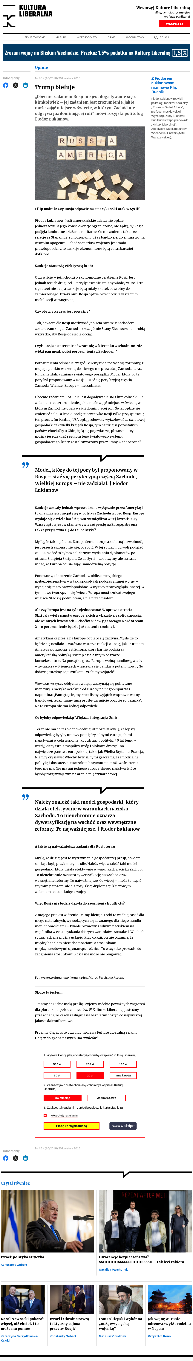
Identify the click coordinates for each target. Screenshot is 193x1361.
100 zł (123, 1064)
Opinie (111, 37)
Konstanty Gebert (14, 1265)
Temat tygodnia (34, 37)
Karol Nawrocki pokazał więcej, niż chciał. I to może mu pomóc (21, 1324)
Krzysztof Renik (159, 1336)
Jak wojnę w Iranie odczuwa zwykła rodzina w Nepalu (169, 1324)
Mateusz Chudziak (112, 1336)
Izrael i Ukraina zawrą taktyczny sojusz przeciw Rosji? (72, 1324)
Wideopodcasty (87, 37)
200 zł (90, 1064)
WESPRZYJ (174, 23)
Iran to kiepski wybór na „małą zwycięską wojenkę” (120, 1324)
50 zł (57, 1075)
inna (123, 1075)
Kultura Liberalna (28, 16)
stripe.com (123, 1126)
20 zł (90, 1075)
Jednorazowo (106, 1098)
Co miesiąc (62, 1098)
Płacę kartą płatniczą (71, 1126)
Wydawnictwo (135, 37)
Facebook (6, 85)
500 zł (57, 1064)
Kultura (61, 37)
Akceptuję (64, 1115)
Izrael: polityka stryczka (22, 1257)
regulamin (71, 1115)
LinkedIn (25, 85)
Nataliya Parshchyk (113, 1269)
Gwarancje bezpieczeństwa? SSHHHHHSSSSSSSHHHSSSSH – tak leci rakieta (140, 1259)
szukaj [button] (164, 37)
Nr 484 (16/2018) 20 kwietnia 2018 (57, 78)
